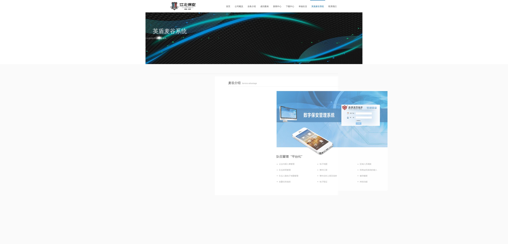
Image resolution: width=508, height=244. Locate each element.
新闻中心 (277, 6)
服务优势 (153, 94)
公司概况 (239, 6)
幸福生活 (303, 6)
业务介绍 (252, 6)
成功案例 (264, 6)
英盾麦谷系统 (317, 6)
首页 (228, 6)
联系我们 (332, 6)
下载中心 (290, 6)
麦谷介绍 (161, 87)
